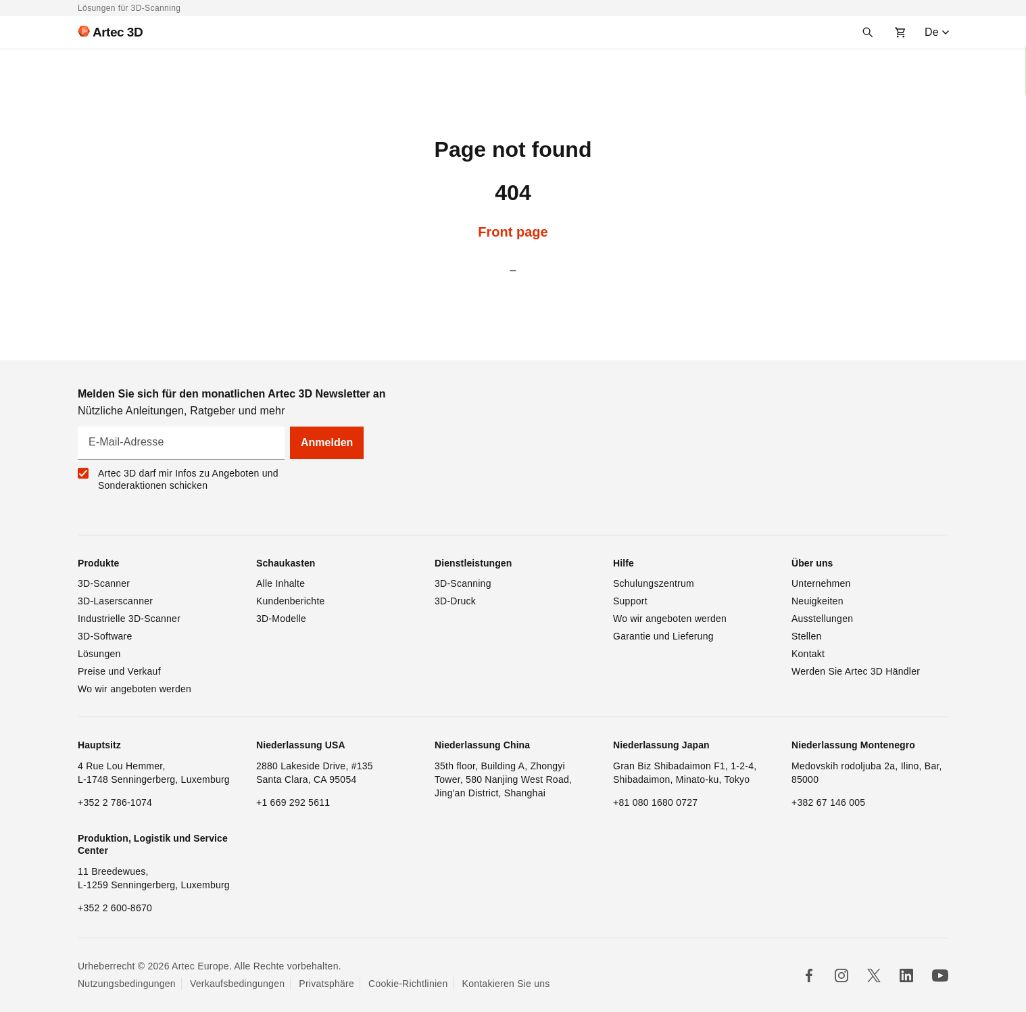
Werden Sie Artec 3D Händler (855, 671)
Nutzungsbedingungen (127, 983)
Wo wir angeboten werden (134, 688)
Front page (512, 231)
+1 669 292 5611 (293, 802)
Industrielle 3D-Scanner (129, 618)
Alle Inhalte (280, 583)
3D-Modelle (281, 618)
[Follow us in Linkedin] (906, 975)
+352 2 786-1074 (115, 802)
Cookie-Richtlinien (407, 983)
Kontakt (808, 653)
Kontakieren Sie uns (506, 983)
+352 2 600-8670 (115, 907)
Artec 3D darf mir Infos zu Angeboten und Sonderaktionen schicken (188, 479)
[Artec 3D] (105, 32)
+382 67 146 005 (828, 802)
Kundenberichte (290, 601)
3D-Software (105, 636)
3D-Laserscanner (115, 601)
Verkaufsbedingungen (237, 983)
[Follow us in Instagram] (841, 975)
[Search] (868, 32)
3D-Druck (455, 601)
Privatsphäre (326, 983)
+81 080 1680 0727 (655, 802)
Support (630, 601)
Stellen (806, 636)
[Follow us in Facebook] (809, 975)
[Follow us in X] (874, 975)
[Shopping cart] (900, 32)
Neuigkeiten (817, 601)
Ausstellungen (822, 618)
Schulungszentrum (653, 583)
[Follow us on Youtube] (940, 975)
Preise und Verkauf (119, 671)
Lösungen (99, 653)
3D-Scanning (463, 583)
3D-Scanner (104, 583)
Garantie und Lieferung (663, 636)
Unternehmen (821, 583)
